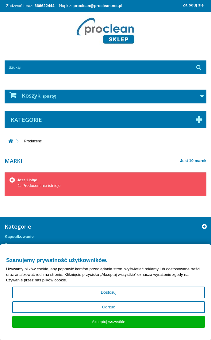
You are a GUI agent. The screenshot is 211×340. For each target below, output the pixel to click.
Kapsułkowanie (19, 236)
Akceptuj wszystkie (108, 321)
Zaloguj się (193, 5)
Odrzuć (108, 307)
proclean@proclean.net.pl (98, 5)
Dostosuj (109, 292)
